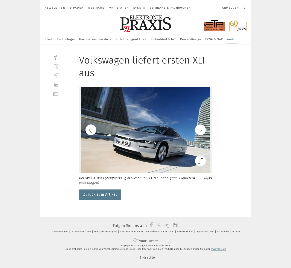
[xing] (56, 75)
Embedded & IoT (163, 39)
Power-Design (190, 39)
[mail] (56, 93)
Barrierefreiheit (185, 231)
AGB (89, 231)
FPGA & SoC (214, 39)
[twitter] (56, 66)
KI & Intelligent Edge (131, 39)
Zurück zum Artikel (100, 194)
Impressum (202, 231)
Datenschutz (168, 231)
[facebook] (56, 56)
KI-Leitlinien (223, 231)
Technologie (66, 39)
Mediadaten (152, 231)
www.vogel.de (218, 249)
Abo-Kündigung (109, 231)
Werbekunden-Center (132, 231)
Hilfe (96, 231)
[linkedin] (56, 84)
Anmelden (230, 7)
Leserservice (78, 231)
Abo (212, 231)
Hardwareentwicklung (95, 39)
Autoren (236, 231)
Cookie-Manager (60, 231)
